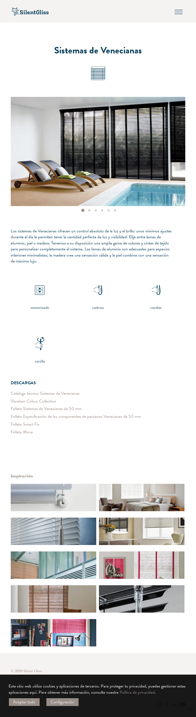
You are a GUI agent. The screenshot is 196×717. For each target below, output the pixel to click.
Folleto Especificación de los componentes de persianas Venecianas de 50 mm (76, 417)
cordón (156, 293)
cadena (97, 293)
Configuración (62, 702)
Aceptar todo (24, 702)
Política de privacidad (137, 692)
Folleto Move (22, 432)
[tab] (82, 210)
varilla (39, 347)
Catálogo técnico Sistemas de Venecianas (45, 393)
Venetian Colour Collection (33, 401)
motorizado (39, 293)
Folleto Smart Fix (25, 424)
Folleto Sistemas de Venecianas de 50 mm (46, 409)
